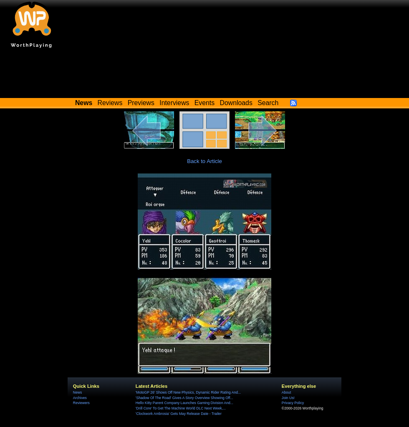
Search (268, 102)
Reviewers (81, 403)
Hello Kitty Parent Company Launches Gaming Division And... (184, 403)
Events (204, 102)
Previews (141, 102)
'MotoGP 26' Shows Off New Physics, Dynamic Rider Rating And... (188, 392)
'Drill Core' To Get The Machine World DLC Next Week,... (181, 408)
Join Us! (288, 398)
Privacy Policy (293, 403)
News (77, 392)
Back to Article (204, 161)
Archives (80, 398)
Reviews (110, 102)
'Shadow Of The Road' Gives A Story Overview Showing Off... (184, 398)
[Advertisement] (204, 75)
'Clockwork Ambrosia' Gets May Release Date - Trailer (179, 414)
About (286, 392)
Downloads (236, 102)
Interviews (174, 102)
